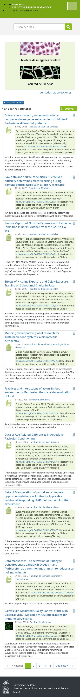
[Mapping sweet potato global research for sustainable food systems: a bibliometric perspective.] (9, 348)
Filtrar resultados (13, 102)
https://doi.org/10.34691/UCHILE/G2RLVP (36, 201)
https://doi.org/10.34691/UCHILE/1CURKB (52, 592)
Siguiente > (62, 665)
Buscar (68, 27)
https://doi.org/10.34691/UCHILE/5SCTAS (36, 635)
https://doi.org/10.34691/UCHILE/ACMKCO (37, 530)
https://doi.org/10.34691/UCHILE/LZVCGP (45, 146)
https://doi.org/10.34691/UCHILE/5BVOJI (36, 254)
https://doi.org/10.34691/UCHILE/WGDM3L (37, 413)
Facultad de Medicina (39, 188)
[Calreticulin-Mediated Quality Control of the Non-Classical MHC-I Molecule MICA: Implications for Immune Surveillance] (9, 625)
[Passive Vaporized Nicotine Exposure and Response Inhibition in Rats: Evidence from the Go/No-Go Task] (9, 238)
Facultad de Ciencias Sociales (43, 126)
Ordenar (68, 108)
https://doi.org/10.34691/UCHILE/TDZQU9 (37, 305)
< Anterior (17, 665)
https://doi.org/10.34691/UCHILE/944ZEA (36, 461)
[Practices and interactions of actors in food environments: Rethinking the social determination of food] (9, 403)
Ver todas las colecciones (55, 92)
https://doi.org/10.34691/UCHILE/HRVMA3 (37, 361)
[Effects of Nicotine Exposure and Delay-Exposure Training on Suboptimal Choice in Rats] (9, 292)
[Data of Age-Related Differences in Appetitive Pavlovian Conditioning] (9, 445)
